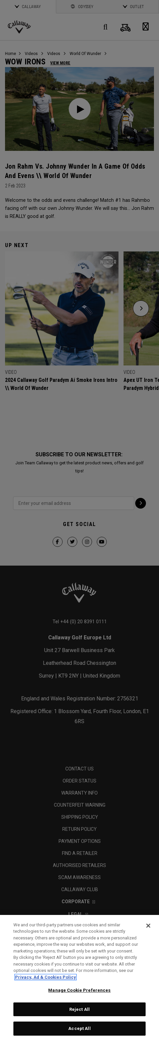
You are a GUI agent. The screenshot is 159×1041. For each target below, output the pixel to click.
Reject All (79, 1009)
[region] (79, 978)
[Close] (148, 925)
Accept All (79, 1028)
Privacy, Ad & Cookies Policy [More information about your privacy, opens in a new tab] (45, 977)
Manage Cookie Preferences (79, 990)
